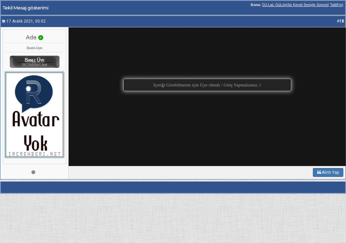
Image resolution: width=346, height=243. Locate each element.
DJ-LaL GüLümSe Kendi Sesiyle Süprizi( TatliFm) (302, 5)
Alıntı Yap (328, 172)
